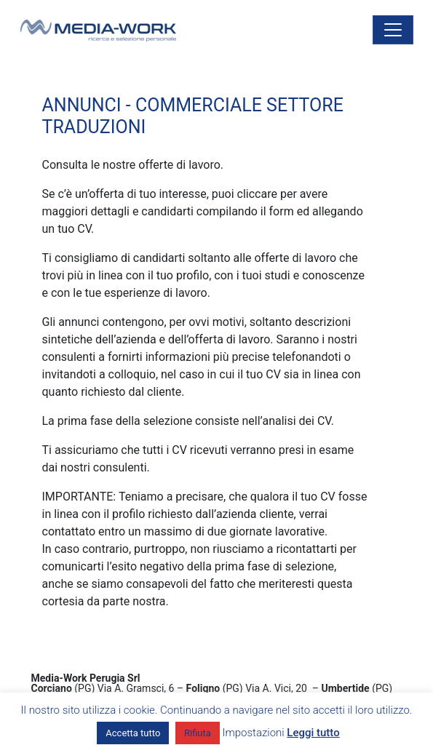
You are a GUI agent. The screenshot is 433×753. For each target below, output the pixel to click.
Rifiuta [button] (197, 733)
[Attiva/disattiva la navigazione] (393, 29)
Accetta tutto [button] (133, 733)
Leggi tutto (313, 732)
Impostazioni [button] (254, 732)
